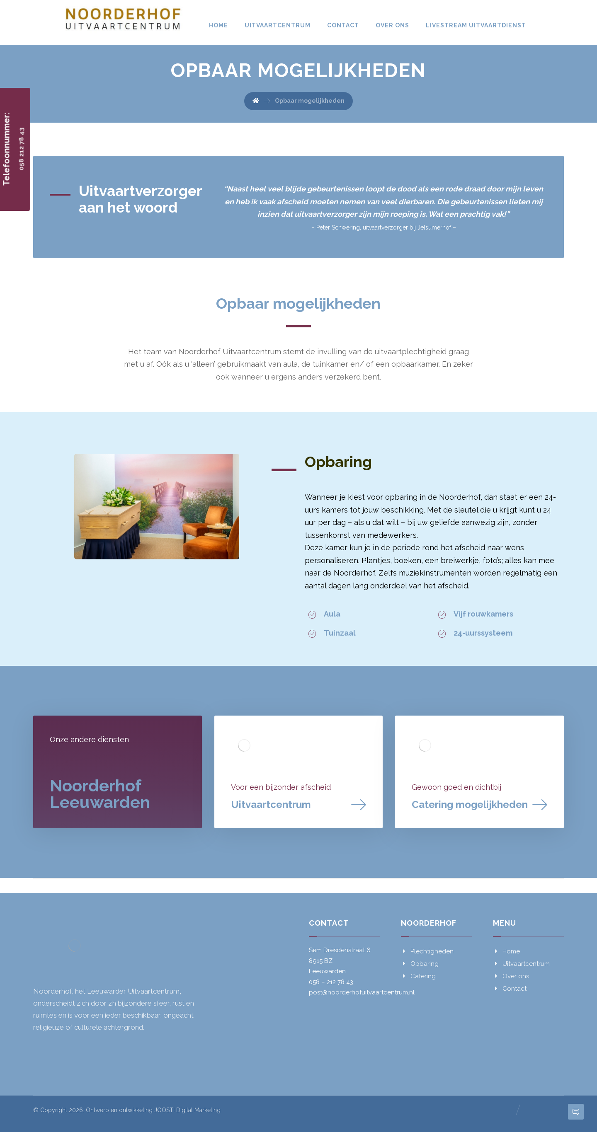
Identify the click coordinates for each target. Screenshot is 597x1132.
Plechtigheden (427, 951)
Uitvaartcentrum (521, 964)
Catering (418, 976)
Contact (510, 988)
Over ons (511, 976)
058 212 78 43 (21, 149)
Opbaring (420, 964)
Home (506, 951)
